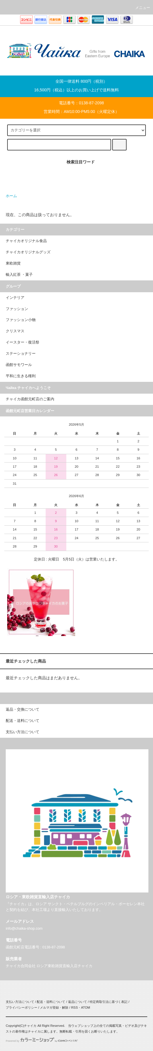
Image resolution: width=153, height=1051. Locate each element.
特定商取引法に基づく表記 (108, 1001)
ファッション (17, 309)
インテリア (15, 298)
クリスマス (15, 331)
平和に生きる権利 (21, 376)
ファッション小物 (21, 320)
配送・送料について (51, 1001)
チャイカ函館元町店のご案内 (30, 399)
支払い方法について (20, 1001)
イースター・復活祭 (22, 342)
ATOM (85, 1007)
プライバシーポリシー (21, 1007)
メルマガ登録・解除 (54, 1007)
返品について (77, 1001)
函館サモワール (19, 365)
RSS (74, 1007)
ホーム (11, 196)
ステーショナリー (21, 354)
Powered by (42, 1040)
